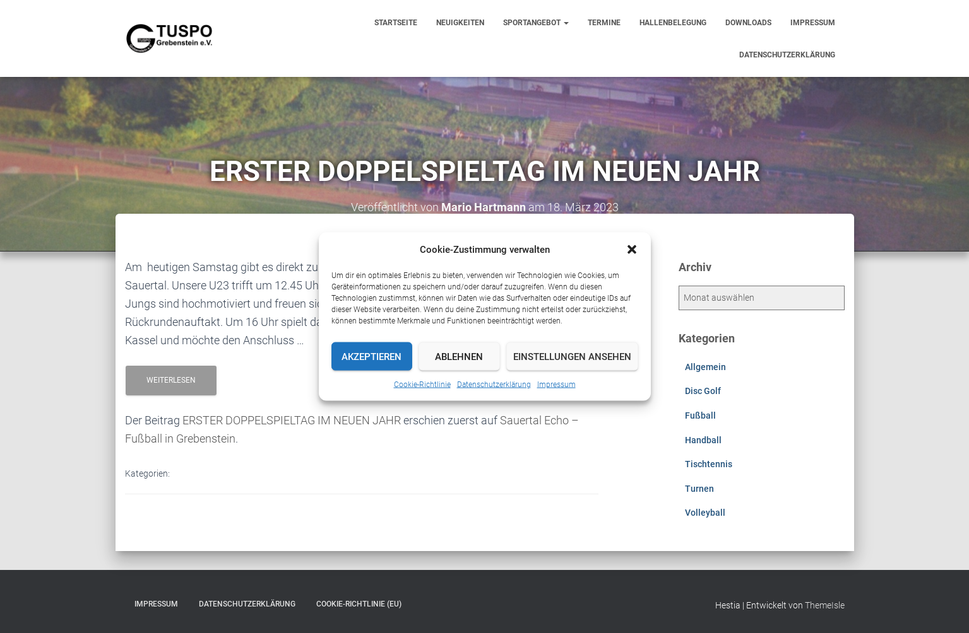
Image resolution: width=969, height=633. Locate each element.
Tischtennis (708, 464)
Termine (604, 22)
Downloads (748, 22)
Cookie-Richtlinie (422, 384)
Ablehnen (459, 356)
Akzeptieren (371, 356)
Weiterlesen (171, 380)
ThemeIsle (825, 605)
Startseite (395, 22)
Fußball (700, 415)
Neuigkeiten (460, 22)
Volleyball (705, 513)
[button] (632, 249)
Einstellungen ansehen (572, 356)
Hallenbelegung (672, 22)
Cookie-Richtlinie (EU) (358, 604)
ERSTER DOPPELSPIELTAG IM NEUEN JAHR (291, 420)
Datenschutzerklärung (494, 384)
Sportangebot (536, 22)
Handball (703, 440)
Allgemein (705, 367)
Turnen (699, 489)
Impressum (556, 384)
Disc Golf (703, 391)
